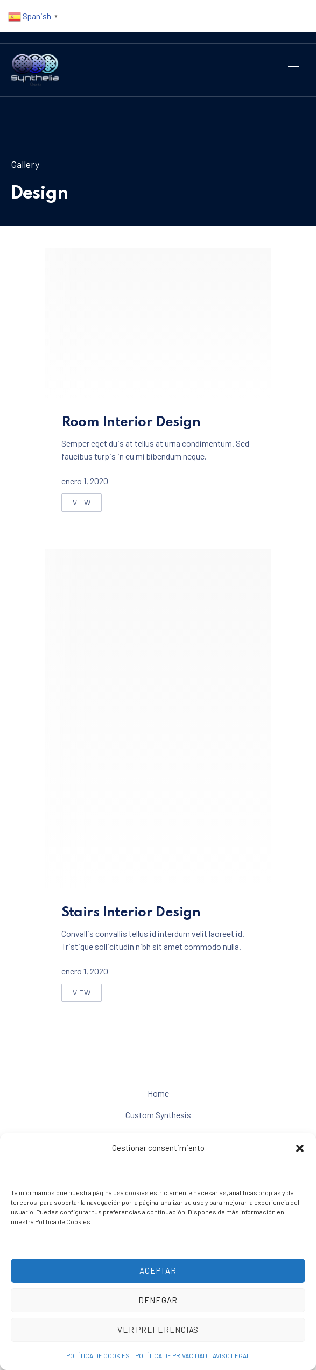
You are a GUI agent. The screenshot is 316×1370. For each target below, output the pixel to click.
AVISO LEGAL (231, 1355)
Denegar (158, 1300)
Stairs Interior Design (130, 913)
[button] (299, 1148)
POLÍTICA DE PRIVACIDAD (171, 1355)
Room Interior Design (131, 422)
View (87, 505)
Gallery (25, 164)
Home (158, 1093)
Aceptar (157, 1270)
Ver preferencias (158, 1329)
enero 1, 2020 (84, 481)
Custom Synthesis (158, 1115)
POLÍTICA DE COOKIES (98, 1355)
